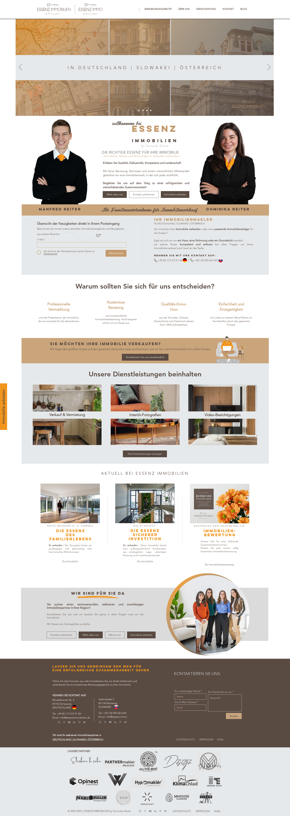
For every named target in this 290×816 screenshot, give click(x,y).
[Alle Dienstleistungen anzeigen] (145, 453)
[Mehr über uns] (115, 194)
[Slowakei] (146, 110)
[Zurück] (20, 67)
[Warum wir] (115, 635)
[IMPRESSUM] (206, 739)
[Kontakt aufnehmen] (144, 194)
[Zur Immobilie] (70, 561)
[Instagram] (59, 722)
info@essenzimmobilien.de (75, 717)
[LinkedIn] (74, 722)
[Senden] (234, 716)
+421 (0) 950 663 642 (114, 713)
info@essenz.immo (116, 716)
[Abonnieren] (116, 253)
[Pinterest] (79, 722)
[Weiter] (269, 67)
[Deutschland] (143, 110)
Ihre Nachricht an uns (220, 692)
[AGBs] (220, 739)
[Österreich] (150, 110)
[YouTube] (69, 722)
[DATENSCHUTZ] (185, 739)
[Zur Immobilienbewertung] (219, 564)
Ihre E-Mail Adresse (185, 702)
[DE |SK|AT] (139, 110)
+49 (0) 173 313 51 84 (69, 713)
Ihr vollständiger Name (187, 691)
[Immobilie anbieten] (3, 406)
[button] (158, 9)
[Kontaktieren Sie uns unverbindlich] (145, 357)
